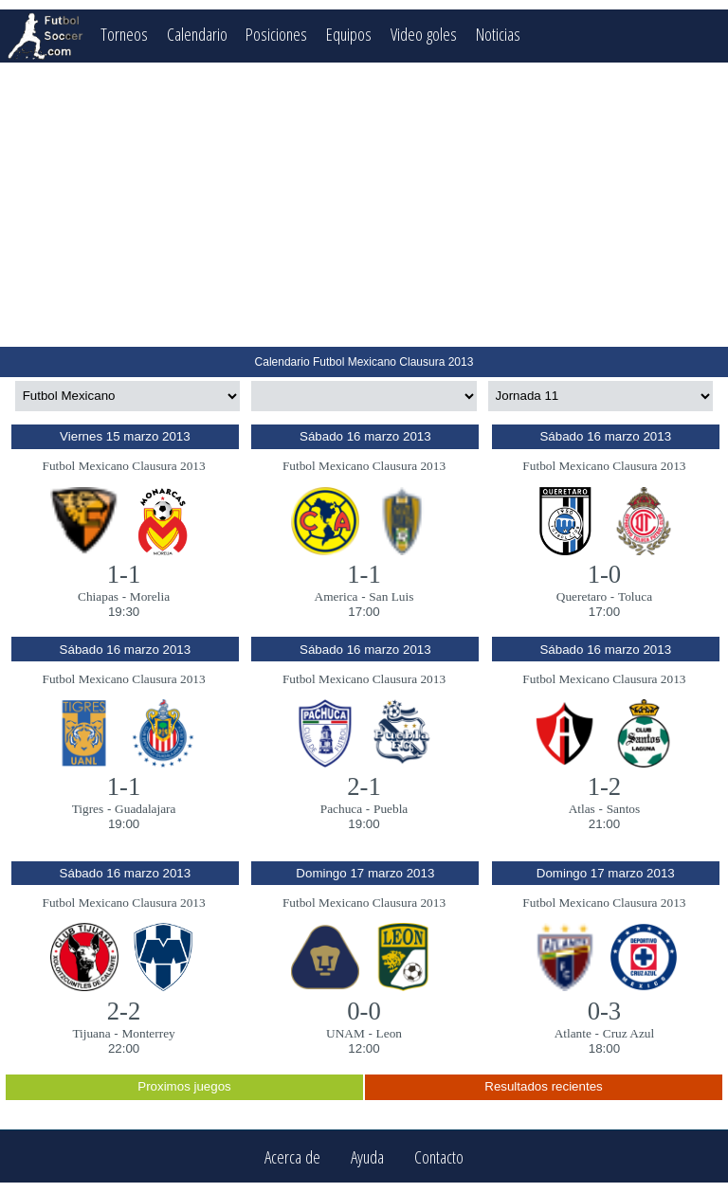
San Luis (391, 596)
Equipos (349, 33)
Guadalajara (145, 809)
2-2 (124, 1011)
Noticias (498, 33)
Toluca (635, 596)
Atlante (573, 1033)
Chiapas (98, 596)
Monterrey (147, 1033)
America (336, 596)
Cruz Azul (628, 1033)
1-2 (605, 786)
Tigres (88, 809)
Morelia (150, 596)
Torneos (124, 33)
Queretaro (581, 596)
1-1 (124, 574)
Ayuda (367, 1156)
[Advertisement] (364, 204)
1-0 (605, 574)
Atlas (582, 809)
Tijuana (91, 1033)
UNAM (345, 1033)
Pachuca (341, 809)
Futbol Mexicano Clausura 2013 (123, 466)
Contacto (439, 1156)
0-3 (605, 1011)
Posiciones (276, 33)
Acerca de (292, 1156)
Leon (389, 1033)
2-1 (364, 786)
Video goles (424, 33)
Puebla (390, 809)
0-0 (364, 1011)
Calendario (197, 33)
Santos (624, 809)
